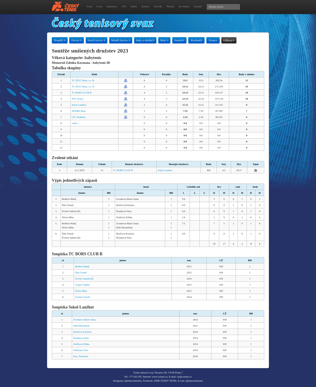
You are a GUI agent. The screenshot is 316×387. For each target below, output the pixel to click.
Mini (164, 40)
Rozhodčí (196, 40)
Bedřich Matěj (82, 266)
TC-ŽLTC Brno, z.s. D (83, 86)
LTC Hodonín (78, 117)
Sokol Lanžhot (79, 104)
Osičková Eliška (81, 344)
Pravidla (158, 6)
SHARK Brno (79, 111)
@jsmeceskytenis (133, 380)
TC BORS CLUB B (82, 92)
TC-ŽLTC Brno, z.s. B (83, 80)
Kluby (134, 6)
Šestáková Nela (81, 338)
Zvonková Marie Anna (84, 319)
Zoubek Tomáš (82, 297)
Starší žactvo (96, 40)
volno (74, 123)
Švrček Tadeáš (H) (84, 278)
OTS (124, 6)
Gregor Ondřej (82, 284)
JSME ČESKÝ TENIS (165, 380)
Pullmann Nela (80, 350)
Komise (145, 6)
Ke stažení (184, 6)
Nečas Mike (81, 290)
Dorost (76, 40)
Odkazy (228, 40)
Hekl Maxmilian (81, 325)
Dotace (213, 40)
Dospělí (60, 40)
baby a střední (145, 40)
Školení (170, 6)
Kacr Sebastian (80, 356)
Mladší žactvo (120, 40)
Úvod (89, 6)
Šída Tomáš (81, 272)
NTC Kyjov (77, 98)
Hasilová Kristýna (82, 331)
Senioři (179, 40)
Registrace (112, 6)
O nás (99, 6)
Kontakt (198, 6)
